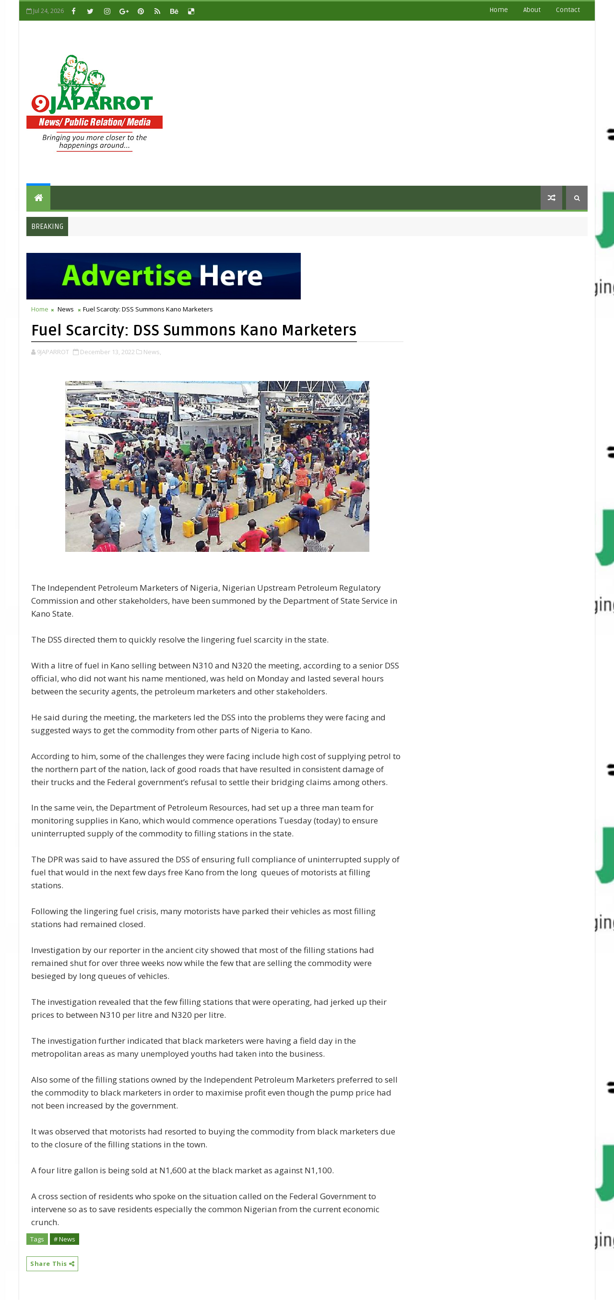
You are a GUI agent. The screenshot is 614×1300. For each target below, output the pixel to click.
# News (64, 1239)
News (66, 309)
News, (152, 351)
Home (498, 10)
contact (568, 10)
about (532, 10)
